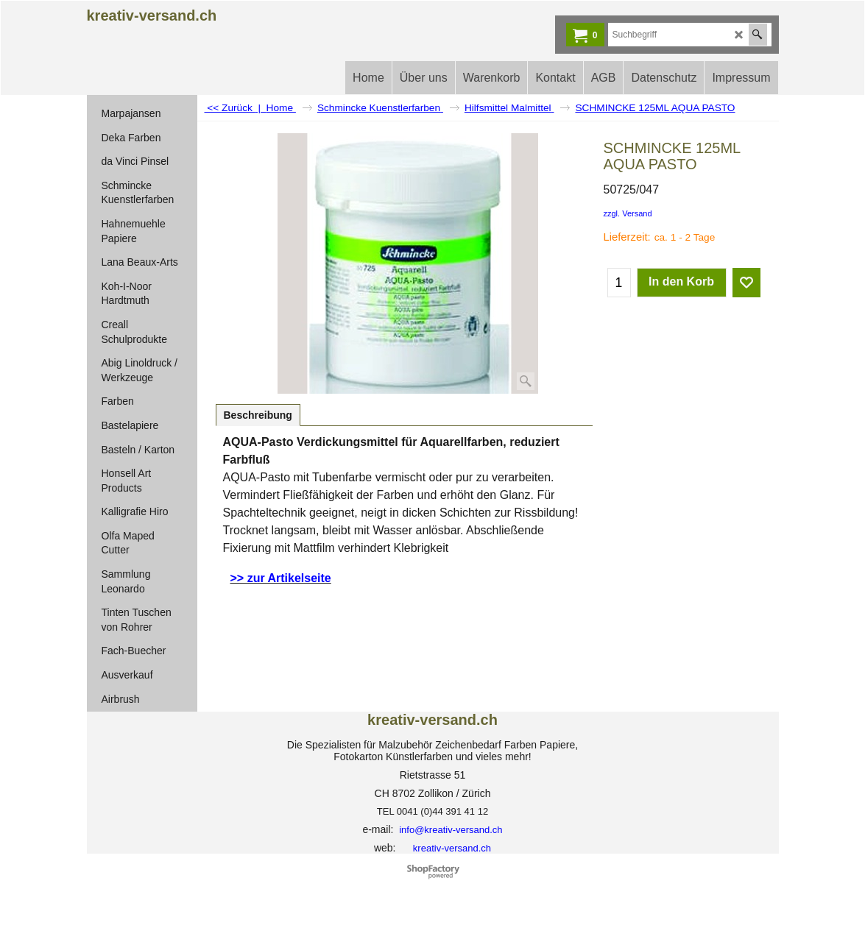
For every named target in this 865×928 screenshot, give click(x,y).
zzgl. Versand (628, 213)
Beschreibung (258, 415)
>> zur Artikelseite (280, 578)
